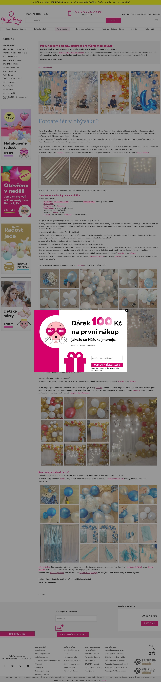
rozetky (121, 253)
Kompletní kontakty (71, 650)
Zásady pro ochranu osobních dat (47, 660)
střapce (132, 253)
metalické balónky (61, 202)
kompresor (62, 206)
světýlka (61, 152)
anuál (97, 664)
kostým (81, 265)
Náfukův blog (17, 634)
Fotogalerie (89, 671)
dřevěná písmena (57, 573)
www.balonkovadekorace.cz (100, 677)
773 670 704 (80, 11)
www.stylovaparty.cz (146, 677)
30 (62, 2)
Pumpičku (48, 206)
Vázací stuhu (49, 208)
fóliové (55, 212)
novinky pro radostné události (71, 52)
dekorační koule (97, 256)
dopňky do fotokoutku (80, 393)
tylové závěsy (143, 152)
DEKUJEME (56, 2)
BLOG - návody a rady (93, 667)
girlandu (67, 214)
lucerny (118, 256)
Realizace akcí (69, 667)
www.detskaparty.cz (76, 677)
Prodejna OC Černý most (115, 671)
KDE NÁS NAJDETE (112, 647)
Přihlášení (126, 14)
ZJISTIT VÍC (149, 623)
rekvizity (136, 390)
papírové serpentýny (88, 573)
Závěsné (47, 214)
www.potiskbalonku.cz (124, 677)
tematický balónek (134, 567)
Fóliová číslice (44, 567)
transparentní (89, 202)
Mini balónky (49, 204)
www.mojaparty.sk (32, 677)
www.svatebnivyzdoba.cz (54, 677)
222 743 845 (95, 11)
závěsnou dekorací (116, 479)
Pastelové (48, 202)
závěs (62, 479)
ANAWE (104, 680)
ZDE (128, 2)
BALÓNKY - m (90, 664)
